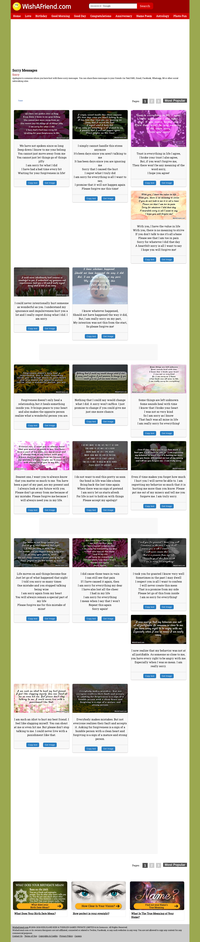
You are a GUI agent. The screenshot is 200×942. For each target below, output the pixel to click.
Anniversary (123, 16)
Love (28, 16)
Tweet (20, 101)
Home (17, 16)
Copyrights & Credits (48, 936)
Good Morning (60, 16)
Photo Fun (180, 16)
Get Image (50, 183)
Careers (78, 936)
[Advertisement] (100, 43)
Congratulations (100, 16)
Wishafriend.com (20, 927)
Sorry (15, 74)
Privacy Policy (66, 936)
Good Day (80, 16)
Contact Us (17, 936)
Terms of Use (30, 936)
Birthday (41, 16)
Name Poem (144, 16)
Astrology (162, 16)
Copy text (32, 183)
